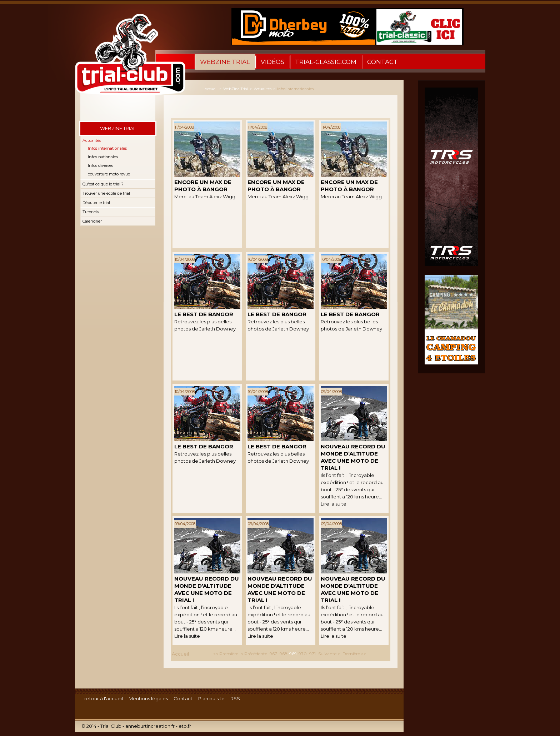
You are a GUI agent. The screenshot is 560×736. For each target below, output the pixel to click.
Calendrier (92, 221)
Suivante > (329, 653)
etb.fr (185, 726)
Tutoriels (90, 211)
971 (312, 653)
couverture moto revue (109, 173)
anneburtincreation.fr (150, 726)
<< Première (225, 653)
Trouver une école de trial (106, 193)
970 (303, 653)
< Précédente (254, 653)
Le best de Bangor (203, 314)
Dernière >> (354, 653)
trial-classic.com (325, 61)
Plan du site (211, 698)
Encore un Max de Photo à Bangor (202, 186)
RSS (235, 698)
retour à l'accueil (103, 698)
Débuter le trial (96, 202)
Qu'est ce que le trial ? (103, 184)
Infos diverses (100, 165)
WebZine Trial (225, 61)
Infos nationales (103, 156)
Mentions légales (148, 698)
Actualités (91, 140)
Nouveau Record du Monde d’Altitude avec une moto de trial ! (353, 457)
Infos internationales (107, 148)
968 (284, 653)
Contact (382, 61)
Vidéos (272, 61)
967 (273, 653)
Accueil (211, 88)
